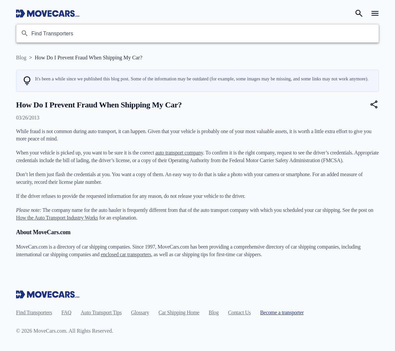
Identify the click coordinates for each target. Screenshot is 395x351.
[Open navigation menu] (375, 13)
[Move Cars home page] (48, 13)
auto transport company (179, 152)
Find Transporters (34, 312)
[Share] (374, 104)
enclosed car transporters (126, 254)
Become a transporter (282, 312)
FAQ (66, 312)
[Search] (359, 13)
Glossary (140, 312)
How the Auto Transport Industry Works (57, 218)
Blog (21, 57)
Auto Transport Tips (101, 312)
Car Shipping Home (179, 312)
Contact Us (239, 312)
